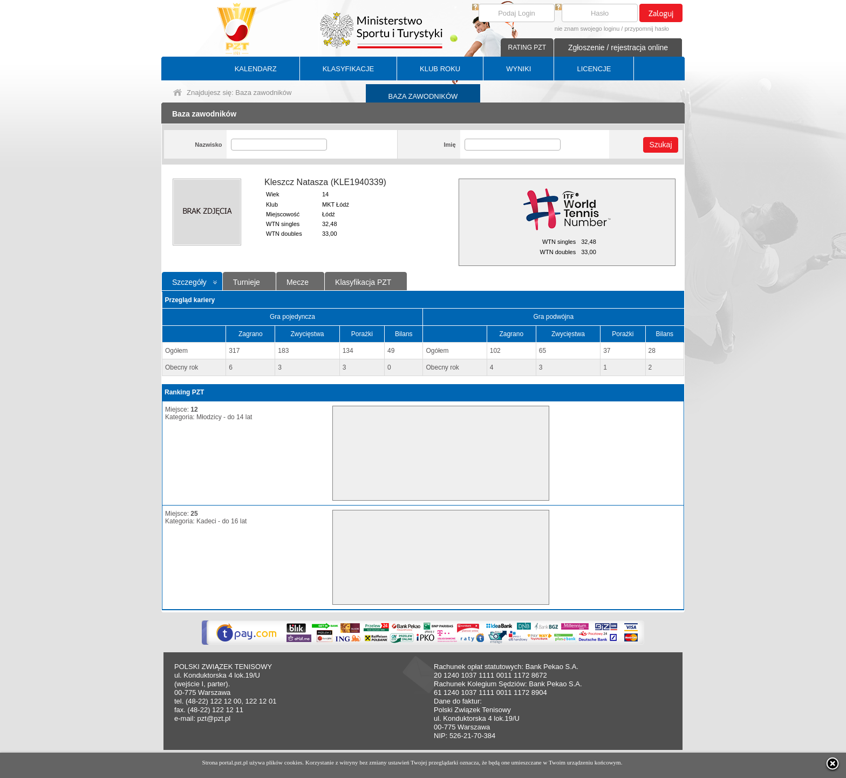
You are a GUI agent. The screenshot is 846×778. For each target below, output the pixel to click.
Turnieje (246, 282)
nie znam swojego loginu (587, 28)
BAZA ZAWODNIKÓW (423, 96)
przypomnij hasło (646, 28)
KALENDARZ (256, 69)
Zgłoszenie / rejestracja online (618, 47)
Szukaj (660, 144)
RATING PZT (527, 47)
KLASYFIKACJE (348, 69)
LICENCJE (594, 69)
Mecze (297, 282)
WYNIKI (518, 69)
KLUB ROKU (440, 69)
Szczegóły (189, 282)
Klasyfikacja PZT (363, 282)
